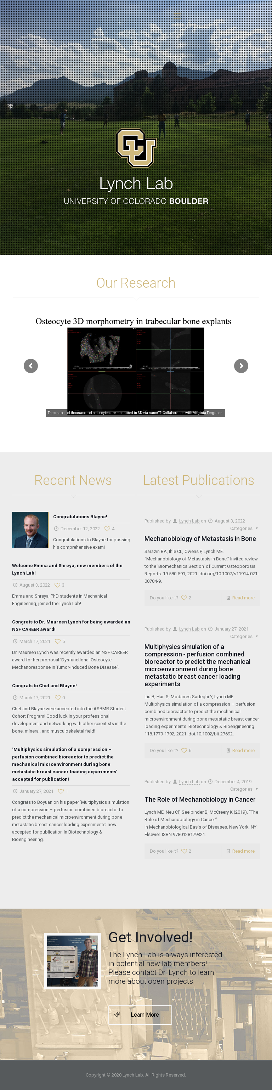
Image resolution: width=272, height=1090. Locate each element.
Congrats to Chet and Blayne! (44, 685)
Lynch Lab (189, 521)
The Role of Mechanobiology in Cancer (200, 799)
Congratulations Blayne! (80, 516)
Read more (243, 597)
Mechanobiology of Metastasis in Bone (200, 538)
